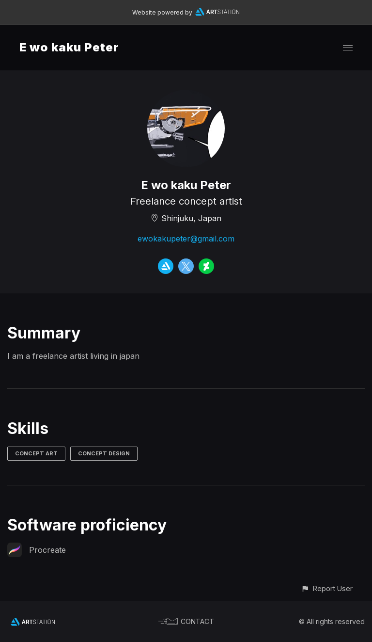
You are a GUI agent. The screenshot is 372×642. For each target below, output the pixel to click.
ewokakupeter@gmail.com (186, 238)
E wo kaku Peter (69, 47)
